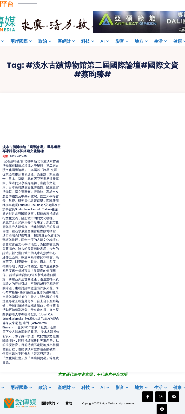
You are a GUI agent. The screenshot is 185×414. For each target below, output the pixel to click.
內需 (5, 156)
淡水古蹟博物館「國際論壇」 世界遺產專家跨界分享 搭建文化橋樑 (31, 148)
